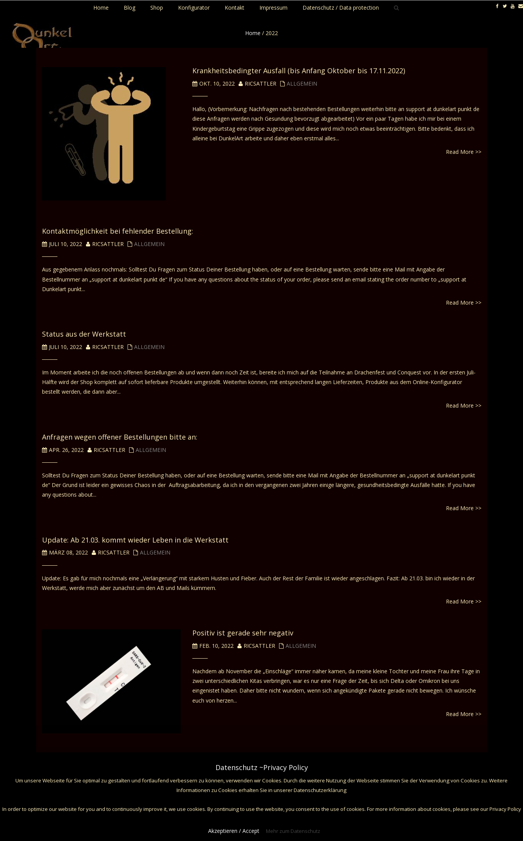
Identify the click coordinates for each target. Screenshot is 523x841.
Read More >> (463, 151)
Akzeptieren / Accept (233, 830)
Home (253, 33)
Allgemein (302, 83)
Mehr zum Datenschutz (293, 831)
